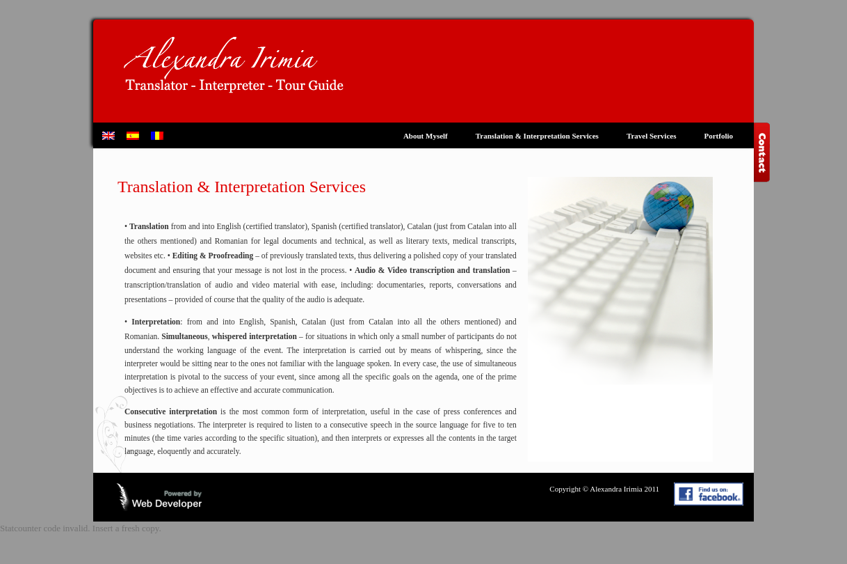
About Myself (425, 136)
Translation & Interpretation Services (537, 136)
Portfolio (718, 136)
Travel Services (652, 136)
